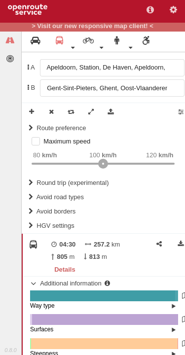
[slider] (103, 164)
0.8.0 (10, 350)
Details (64, 269)
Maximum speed (66, 141)
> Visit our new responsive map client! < (92, 26)
